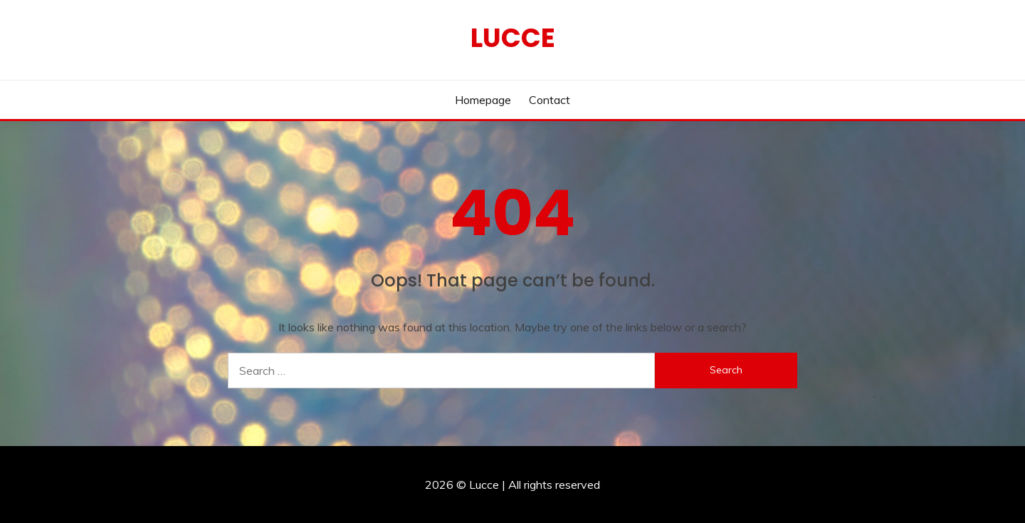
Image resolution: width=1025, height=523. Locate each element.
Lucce (513, 37)
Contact (549, 100)
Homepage (483, 100)
